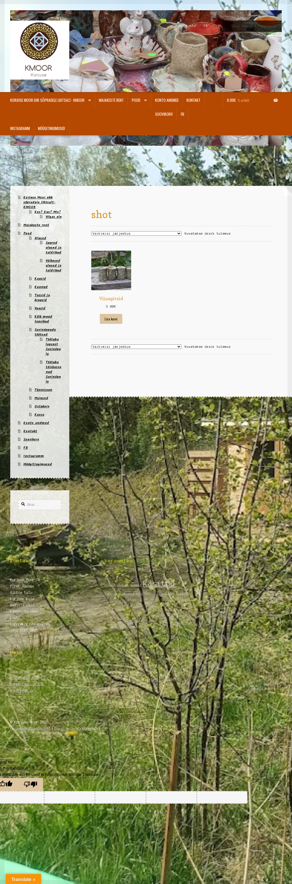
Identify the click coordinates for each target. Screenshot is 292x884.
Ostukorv (42, 406)
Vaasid (40, 308)
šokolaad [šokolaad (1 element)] (179, 593)
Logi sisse (20, 671)
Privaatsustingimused (30, 728)
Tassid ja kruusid (42, 297)
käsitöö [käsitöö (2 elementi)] (159, 583)
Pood (136, 100)
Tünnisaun (43, 390)
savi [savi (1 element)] (139, 593)
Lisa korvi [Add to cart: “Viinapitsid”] (111, 318)
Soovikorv (164, 114)
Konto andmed (167, 100)
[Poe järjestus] (136, 233)
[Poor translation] (30, 784)
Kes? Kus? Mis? (48, 212)
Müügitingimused (51, 128)
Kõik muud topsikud (43, 319)
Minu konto (186, 25)
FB (206, 25)
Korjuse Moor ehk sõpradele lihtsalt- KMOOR (47, 100)
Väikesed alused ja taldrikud (53, 265)
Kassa (39, 414)
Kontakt (193, 100)
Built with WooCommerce (76, 728)
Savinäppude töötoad (45, 332)
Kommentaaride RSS (27, 684)
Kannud (41, 287)
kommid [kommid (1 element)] (136, 585)
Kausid (40, 278)
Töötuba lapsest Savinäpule (53, 347)
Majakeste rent (111, 100)
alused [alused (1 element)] (110, 585)
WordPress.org (23, 690)
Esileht (23, 154)
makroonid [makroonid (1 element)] (126, 593)
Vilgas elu (54, 217)
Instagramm (20, 128)
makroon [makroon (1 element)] (111, 593)
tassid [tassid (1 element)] (150, 593)
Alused (40, 238)
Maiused (41, 398)
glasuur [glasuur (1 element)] (123, 585)
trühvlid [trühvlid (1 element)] (164, 593)
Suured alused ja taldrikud (53, 247)
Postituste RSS (24, 678)
